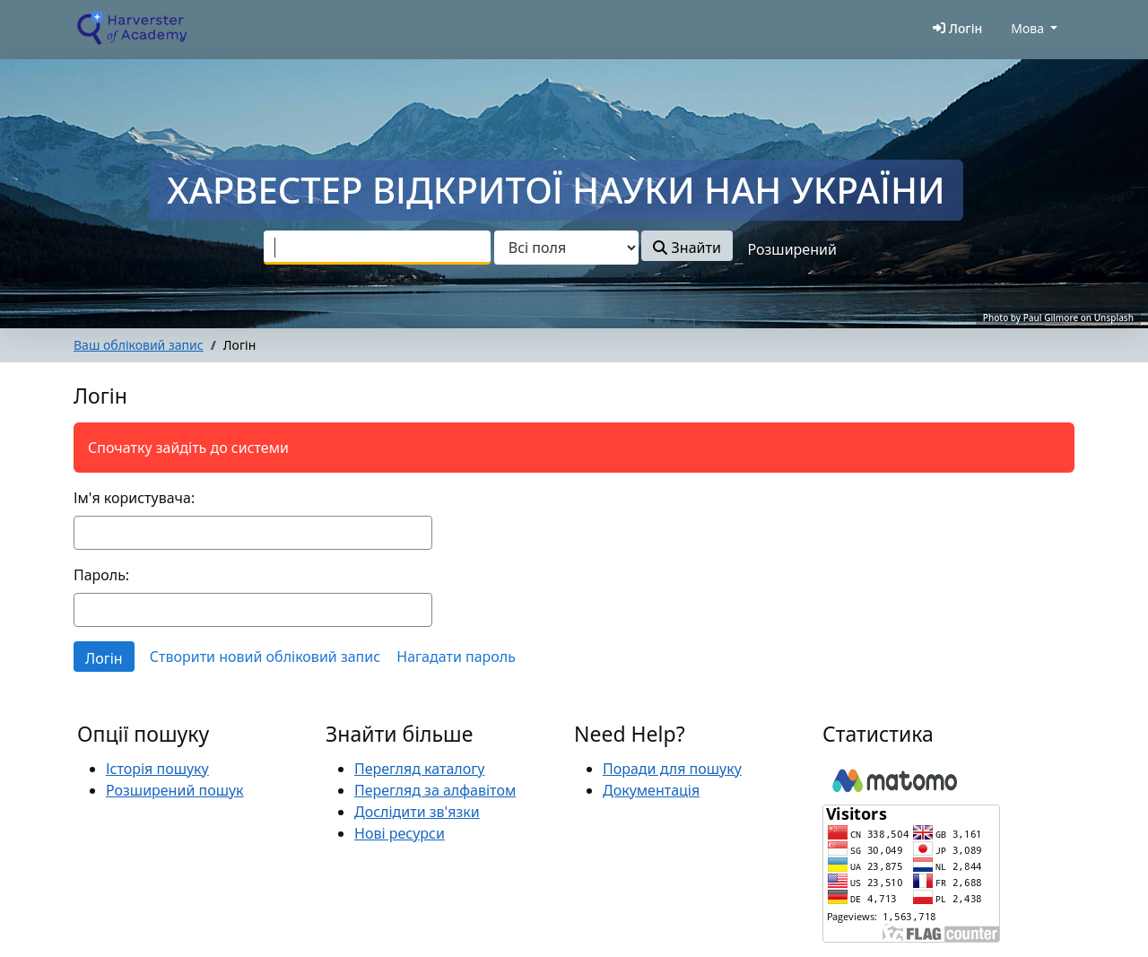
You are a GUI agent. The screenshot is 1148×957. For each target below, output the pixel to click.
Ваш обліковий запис (139, 344)
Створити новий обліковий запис (265, 656)
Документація (651, 790)
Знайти (686, 247)
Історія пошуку (157, 769)
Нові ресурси (399, 833)
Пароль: (101, 575)
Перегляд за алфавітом (435, 790)
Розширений (792, 249)
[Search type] (566, 248)
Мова (1027, 28)
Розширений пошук (175, 790)
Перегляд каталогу (419, 769)
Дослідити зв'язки (417, 812)
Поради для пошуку (672, 769)
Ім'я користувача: (134, 498)
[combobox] (377, 248)
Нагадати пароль (456, 656)
